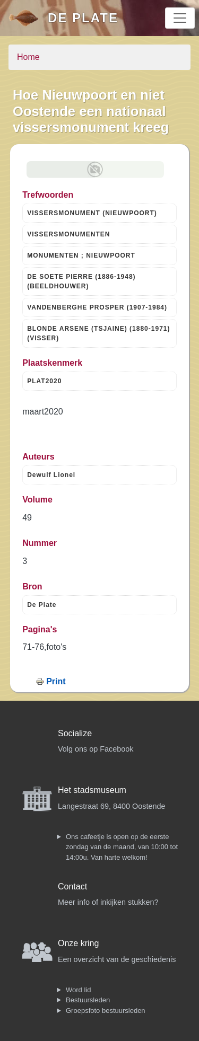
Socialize (75, 733)
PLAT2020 (44, 381)
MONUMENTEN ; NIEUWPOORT (81, 255)
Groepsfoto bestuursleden (105, 1010)
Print (55, 681)
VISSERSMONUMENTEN (68, 234)
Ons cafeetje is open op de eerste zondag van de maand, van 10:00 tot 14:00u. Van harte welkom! (122, 847)
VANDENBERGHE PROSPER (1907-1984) (97, 307)
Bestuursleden (88, 1000)
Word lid (78, 990)
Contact (72, 886)
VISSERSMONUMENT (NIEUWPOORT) (92, 213)
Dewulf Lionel (51, 475)
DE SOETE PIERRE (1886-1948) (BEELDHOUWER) (81, 281)
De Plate (83, 18)
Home (28, 56)
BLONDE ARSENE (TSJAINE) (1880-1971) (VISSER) (98, 333)
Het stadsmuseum (92, 790)
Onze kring (78, 943)
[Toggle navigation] (180, 18)
